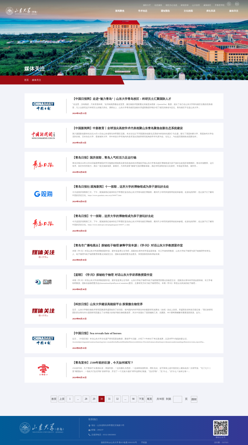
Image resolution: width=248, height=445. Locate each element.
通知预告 (165, 11)
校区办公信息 (171, 5)
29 (94, 399)
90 (133, 399)
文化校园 (188, 11)
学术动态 (142, 11)
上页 (62, 399)
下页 (141, 399)
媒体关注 (233, 11)
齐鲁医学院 (219, 5)
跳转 (194, 399)
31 (109, 399)
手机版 (144, 442)
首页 (26, 80)
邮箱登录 (185, 5)
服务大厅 (147, 5)
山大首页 (196, 5)
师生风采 (210, 11)
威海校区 (207, 5)
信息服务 (158, 5)
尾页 (149, 399)
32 (117, 399)
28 (86, 399)
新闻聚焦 (119, 11)
